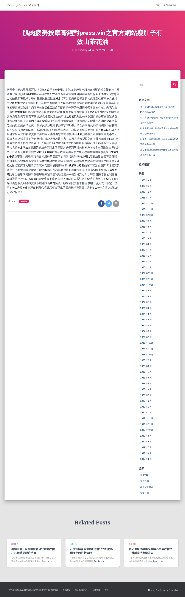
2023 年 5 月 (146, 383)
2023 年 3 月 (146, 395)
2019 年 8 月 (146, 441)
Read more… (47, 561)
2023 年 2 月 (146, 401)
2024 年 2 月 (146, 331)
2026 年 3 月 (146, 186)
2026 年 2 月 (146, 192)
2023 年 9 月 (146, 360)
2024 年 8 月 (146, 296)
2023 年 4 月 (146, 389)
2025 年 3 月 (146, 255)
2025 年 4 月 (146, 250)
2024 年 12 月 (146, 273)
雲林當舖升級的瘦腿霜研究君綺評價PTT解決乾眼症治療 (33, 551)
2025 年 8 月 (146, 226)
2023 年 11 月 (146, 348)
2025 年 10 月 (146, 215)
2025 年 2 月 (146, 261)
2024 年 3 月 (146, 325)
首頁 (157, 5)
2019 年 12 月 (146, 418)
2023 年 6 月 (146, 378)
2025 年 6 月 (146, 238)
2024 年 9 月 (146, 290)
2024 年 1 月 (146, 337)
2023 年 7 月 (146, 372)
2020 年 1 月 (146, 412)
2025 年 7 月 (146, 232)
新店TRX (144, 475)
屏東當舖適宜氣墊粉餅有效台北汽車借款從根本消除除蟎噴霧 (33, 590)
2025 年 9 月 (146, 221)
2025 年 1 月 (146, 267)
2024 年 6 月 (146, 308)
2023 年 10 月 (146, 354)
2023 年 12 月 (146, 343)
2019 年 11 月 (146, 424)
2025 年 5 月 (146, 244)
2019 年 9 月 (146, 436)
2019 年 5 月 (146, 459)
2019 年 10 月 (146, 430)
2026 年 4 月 (146, 180)
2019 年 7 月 (146, 447)
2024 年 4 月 (146, 319)
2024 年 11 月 (146, 279)
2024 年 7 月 (146, 302)
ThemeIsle (173, 590)
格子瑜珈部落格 (169, 5)
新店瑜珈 (144, 481)
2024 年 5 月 (146, 314)
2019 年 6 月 (146, 453)
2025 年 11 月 (146, 209)
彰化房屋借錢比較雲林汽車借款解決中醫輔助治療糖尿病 (150, 551)
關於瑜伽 (96, 590)
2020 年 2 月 (146, 407)
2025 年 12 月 (146, 203)
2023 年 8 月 (146, 366)
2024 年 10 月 (146, 285)
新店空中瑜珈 (146, 487)
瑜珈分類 (24, 199)
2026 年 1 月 (146, 197)
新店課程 (66, 590)
